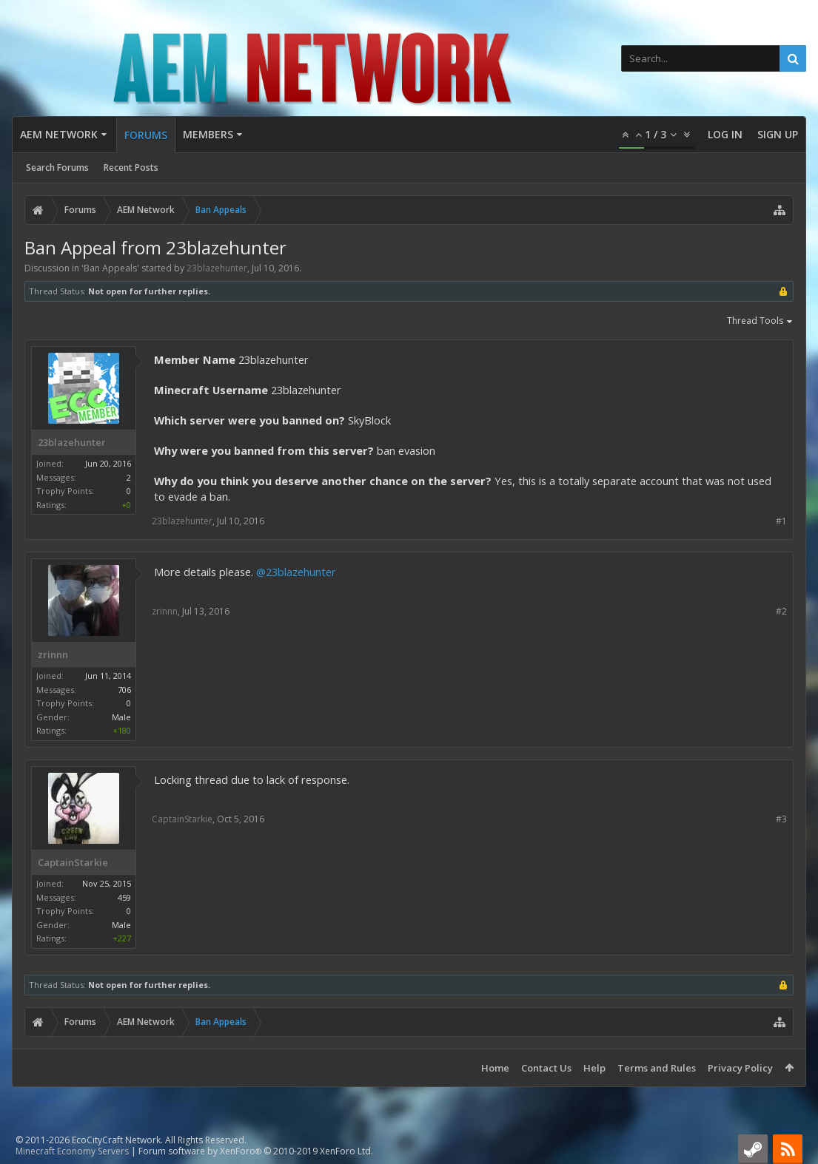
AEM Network (59, 134)
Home (495, 1068)
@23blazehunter (296, 571)
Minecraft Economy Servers (72, 1151)
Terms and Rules (656, 1068)
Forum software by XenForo (255, 1151)
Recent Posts (131, 167)
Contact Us (546, 1068)
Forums (145, 135)
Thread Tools (760, 321)
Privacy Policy (740, 1068)
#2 (781, 611)
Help (594, 1068)
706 (124, 689)
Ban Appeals (110, 268)
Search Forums (57, 167)
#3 (781, 819)
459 (124, 897)
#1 (781, 521)
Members (208, 134)
